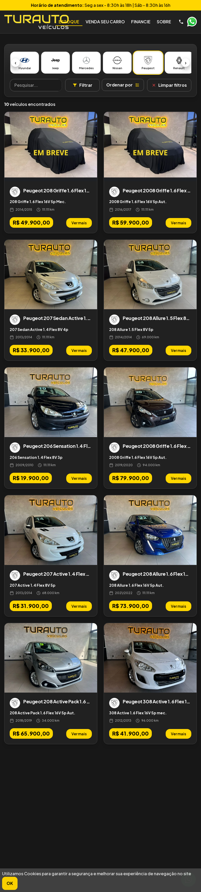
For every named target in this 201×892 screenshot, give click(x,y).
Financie (140, 21)
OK (10, 883)
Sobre (164, 21)
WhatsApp (192, 22)
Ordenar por (122, 85)
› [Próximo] (186, 62)
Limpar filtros (169, 85)
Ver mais (79, 222)
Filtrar (82, 85)
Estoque (69, 21)
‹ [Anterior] (15, 62)
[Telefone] (181, 21)
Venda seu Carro (105, 21)
